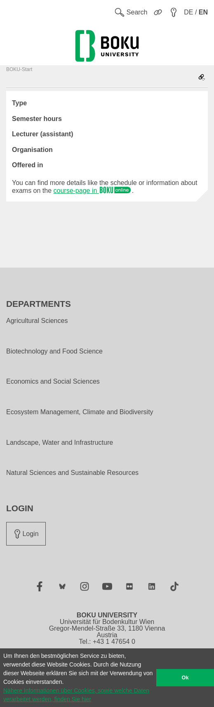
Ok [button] (185, 678)
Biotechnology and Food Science (54, 351)
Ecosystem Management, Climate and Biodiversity (79, 412)
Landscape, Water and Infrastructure (59, 442)
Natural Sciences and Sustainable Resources (72, 473)
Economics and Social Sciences (53, 381)
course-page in (93, 190)
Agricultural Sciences (37, 321)
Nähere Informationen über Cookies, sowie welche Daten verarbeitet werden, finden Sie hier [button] (76, 694)
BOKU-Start (19, 69)
